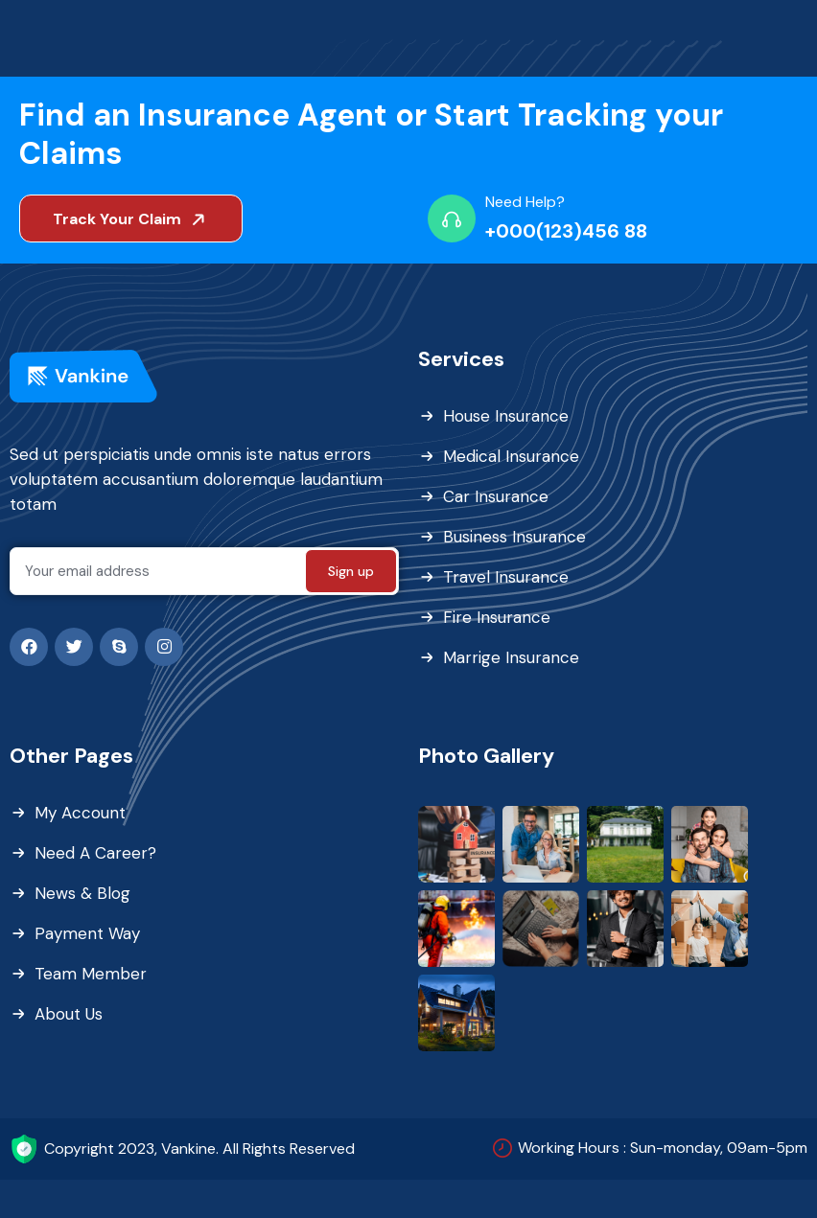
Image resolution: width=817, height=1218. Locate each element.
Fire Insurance (496, 617)
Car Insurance (496, 496)
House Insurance (506, 415)
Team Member (91, 973)
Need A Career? (95, 852)
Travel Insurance (506, 576)
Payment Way (87, 933)
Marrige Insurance (511, 657)
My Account (80, 812)
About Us (69, 1013)
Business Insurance (514, 536)
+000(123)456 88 (566, 230)
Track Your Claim (133, 219)
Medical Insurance (511, 456)
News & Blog (82, 893)
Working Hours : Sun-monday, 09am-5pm (662, 1148)
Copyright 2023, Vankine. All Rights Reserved (199, 1148)
